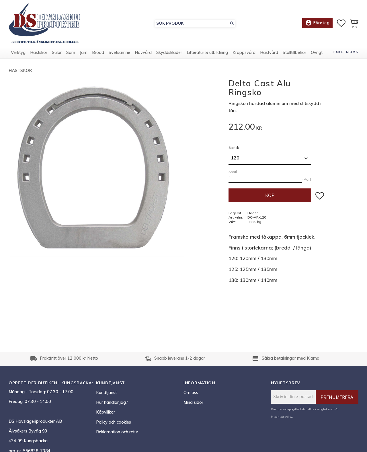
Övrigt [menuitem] (317, 52)
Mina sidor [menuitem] (193, 402)
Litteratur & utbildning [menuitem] (207, 52)
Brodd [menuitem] (98, 52)
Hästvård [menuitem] (269, 52)
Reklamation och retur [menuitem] (117, 432)
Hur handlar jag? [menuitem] (112, 402)
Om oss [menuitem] (191, 392)
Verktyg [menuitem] (18, 52)
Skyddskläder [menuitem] (169, 52)
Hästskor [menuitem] (38, 52)
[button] (341, 23)
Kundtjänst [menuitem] (106, 392)
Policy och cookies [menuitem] (113, 422)
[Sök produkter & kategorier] (192, 23)
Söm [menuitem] (70, 52)
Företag (317, 23)
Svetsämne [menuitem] (119, 52)
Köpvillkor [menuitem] (105, 412)
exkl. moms (345, 52)
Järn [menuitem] (83, 52)
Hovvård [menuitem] (143, 52)
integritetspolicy (281, 416)
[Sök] (232, 23)
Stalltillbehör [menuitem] (294, 52)
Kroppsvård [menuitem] (244, 52)
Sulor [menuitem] (57, 52)
